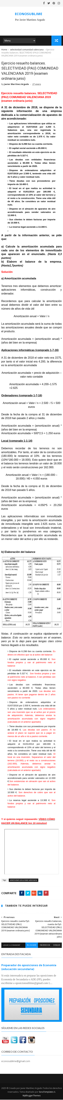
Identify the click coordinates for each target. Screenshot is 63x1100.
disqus (56, 946)
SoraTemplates (46, 1092)
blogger (31, 946)
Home (4, 50)
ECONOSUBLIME (28, 14)
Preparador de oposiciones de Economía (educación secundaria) (28, 967)
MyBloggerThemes (31, 1095)
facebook (45, 946)
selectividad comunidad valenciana (27, 50)
